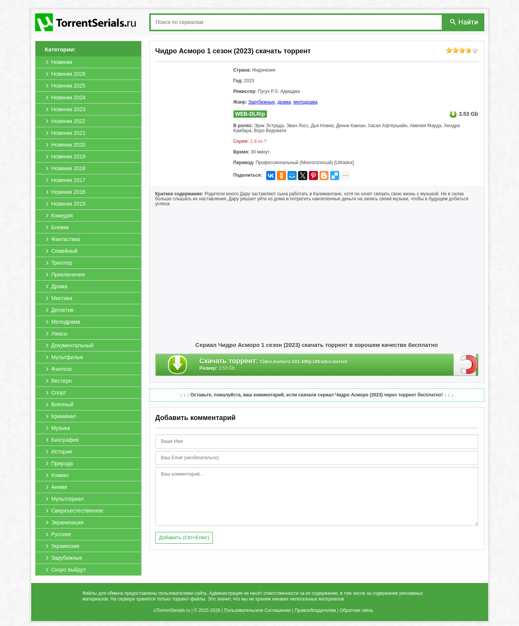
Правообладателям (315, 610)
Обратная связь (356, 610)
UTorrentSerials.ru (171, 610)
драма (284, 102)
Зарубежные (261, 102)
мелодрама (306, 102)
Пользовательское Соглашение (257, 610)
